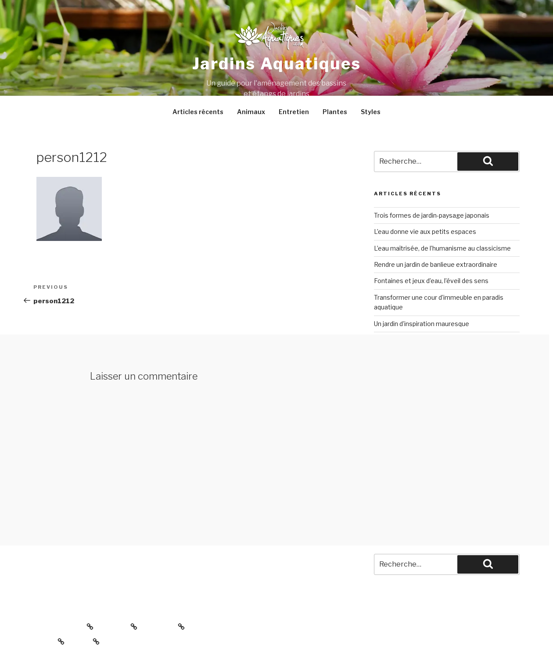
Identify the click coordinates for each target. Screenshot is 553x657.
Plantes (335, 111)
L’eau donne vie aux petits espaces (425, 231)
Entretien (294, 111)
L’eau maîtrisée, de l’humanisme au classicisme (442, 248)
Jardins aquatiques (276, 63)
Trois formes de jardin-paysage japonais (431, 215)
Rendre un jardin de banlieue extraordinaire (435, 264)
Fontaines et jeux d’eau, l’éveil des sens (431, 280)
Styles (371, 111)
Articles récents (197, 111)
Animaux (251, 111)
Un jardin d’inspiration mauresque (421, 323)
